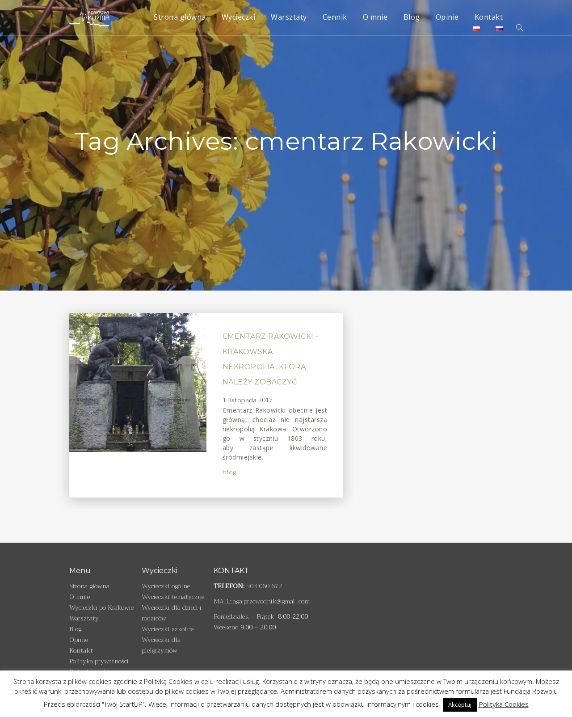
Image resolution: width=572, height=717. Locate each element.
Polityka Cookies (504, 704)
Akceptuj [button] (459, 704)
